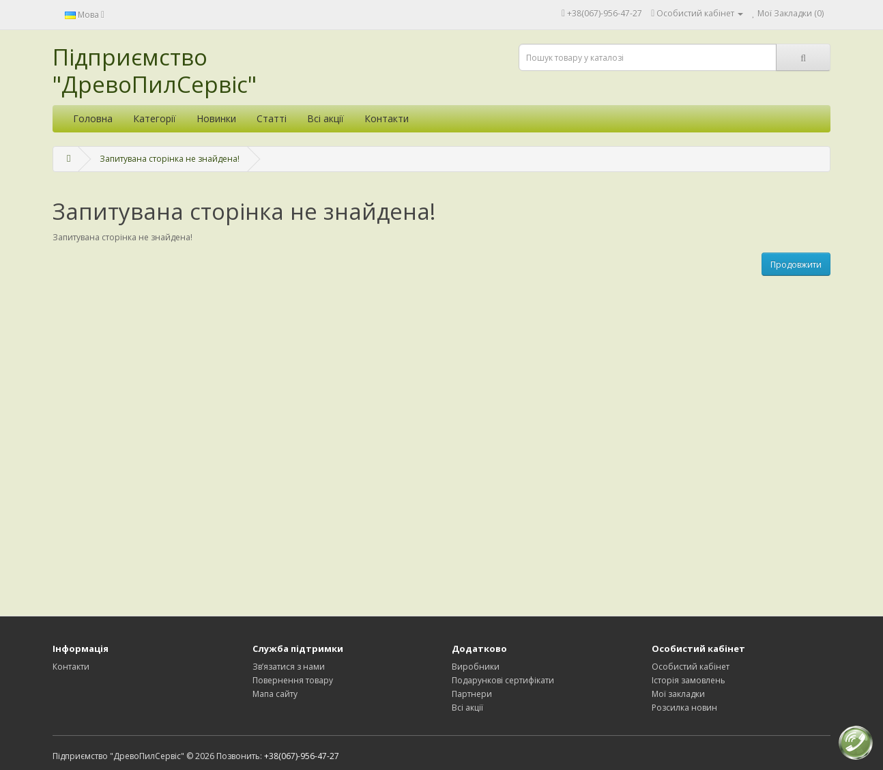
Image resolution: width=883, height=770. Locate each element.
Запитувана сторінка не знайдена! (170, 159)
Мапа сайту (275, 694)
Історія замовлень (688, 680)
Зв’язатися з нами (288, 666)
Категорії (154, 118)
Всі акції (325, 118)
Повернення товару (292, 680)
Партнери (472, 694)
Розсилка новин (684, 707)
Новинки (216, 118)
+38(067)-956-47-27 (604, 13)
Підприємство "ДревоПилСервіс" (155, 71)
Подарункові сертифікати (503, 680)
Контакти (386, 118)
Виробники (476, 666)
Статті (272, 118)
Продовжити (796, 264)
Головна (93, 118)
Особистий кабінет (690, 666)
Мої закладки (678, 694)
